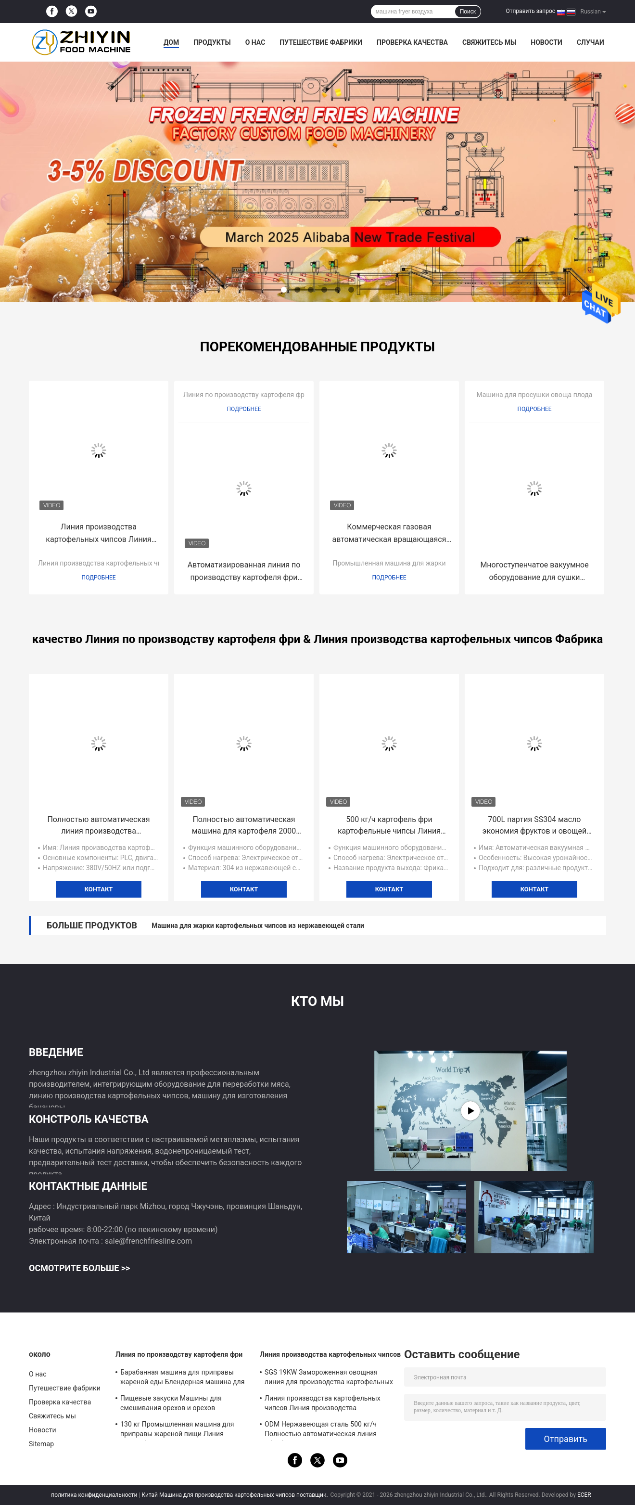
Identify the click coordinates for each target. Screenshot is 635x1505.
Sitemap (41, 1444)
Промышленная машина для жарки (389, 563)
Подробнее (98, 577)
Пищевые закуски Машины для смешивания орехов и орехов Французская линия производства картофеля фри (175, 1404)
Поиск (468, 11)
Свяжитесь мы (489, 42)
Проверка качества (412, 42)
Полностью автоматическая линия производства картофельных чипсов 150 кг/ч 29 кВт (98, 826)
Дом (171, 42)
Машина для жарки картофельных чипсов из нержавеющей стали (258, 925)
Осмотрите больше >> (79, 1268)
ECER (584, 1495)
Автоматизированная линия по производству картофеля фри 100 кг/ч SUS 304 (244, 572)
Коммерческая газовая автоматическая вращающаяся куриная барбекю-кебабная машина (389, 534)
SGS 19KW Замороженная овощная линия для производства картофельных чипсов (329, 1378)
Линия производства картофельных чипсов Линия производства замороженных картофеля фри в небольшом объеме (98, 534)
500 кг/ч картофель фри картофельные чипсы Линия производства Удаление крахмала (389, 826)
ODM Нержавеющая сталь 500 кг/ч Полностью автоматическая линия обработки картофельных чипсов (321, 1430)
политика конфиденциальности (94, 1495)
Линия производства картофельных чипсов (107, 563)
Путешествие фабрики (320, 42)
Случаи (590, 42)
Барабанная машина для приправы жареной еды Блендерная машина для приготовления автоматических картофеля (182, 1378)
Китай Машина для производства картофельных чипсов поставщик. (235, 1495)
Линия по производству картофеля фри (245, 395)
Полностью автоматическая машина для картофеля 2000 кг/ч (244, 826)
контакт (99, 889)
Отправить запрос (530, 11)
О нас (255, 42)
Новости (546, 42)
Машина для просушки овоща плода (535, 395)
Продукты (212, 42)
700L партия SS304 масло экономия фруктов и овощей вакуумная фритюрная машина (534, 826)
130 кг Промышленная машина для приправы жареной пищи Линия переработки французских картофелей (182, 1430)
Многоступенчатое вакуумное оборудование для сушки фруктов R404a (534, 572)
